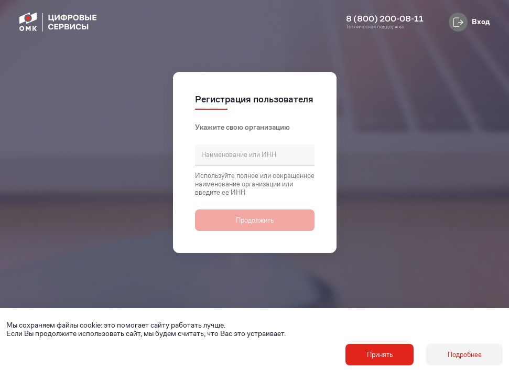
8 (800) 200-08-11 (385, 19)
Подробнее (465, 354)
